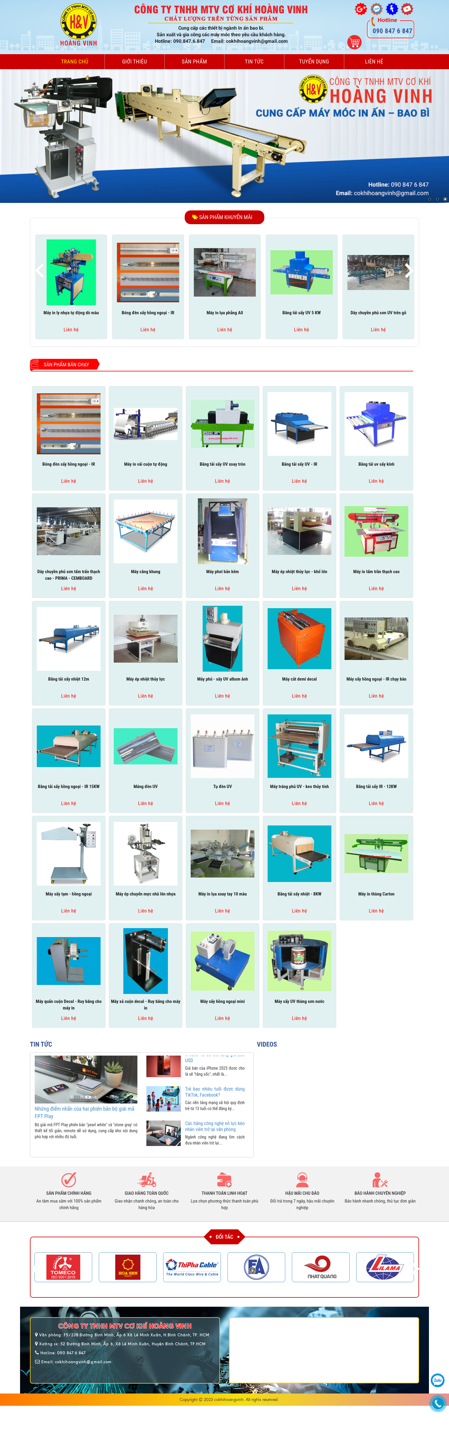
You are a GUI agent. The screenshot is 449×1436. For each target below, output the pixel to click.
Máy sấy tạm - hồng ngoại (69, 894)
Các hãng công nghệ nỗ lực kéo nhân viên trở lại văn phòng (215, 1135)
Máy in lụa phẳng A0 (225, 312)
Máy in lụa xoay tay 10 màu (222, 894)
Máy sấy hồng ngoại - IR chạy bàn (376, 679)
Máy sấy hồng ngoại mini (222, 1001)
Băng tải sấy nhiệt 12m (68, 679)
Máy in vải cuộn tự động (145, 464)
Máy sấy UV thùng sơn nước (299, 1001)
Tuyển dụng (314, 61)
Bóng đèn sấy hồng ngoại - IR (148, 312)
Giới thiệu (134, 61)
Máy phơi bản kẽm (222, 571)
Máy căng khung (145, 571)
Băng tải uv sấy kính (376, 464)
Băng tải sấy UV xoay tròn (222, 464)
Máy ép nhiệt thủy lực (145, 679)
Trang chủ (74, 61)
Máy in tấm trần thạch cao (376, 571)
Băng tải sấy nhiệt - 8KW (299, 894)
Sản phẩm (194, 61)
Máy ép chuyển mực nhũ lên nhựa (146, 894)
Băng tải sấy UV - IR (299, 464)
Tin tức (254, 61)
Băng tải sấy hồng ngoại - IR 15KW (68, 786)
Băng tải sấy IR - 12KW (376, 786)
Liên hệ (374, 61)
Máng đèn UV (146, 786)
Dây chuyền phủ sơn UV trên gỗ (378, 312)
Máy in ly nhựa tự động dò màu (71, 312)
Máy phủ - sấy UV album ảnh (222, 679)
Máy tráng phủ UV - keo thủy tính (299, 786)
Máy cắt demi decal (299, 679)
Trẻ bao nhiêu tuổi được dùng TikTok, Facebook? (215, 1100)
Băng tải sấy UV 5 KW (302, 312)
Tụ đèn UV (222, 786)
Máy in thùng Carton (376, 894)
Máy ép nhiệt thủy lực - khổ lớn (299, 571)
